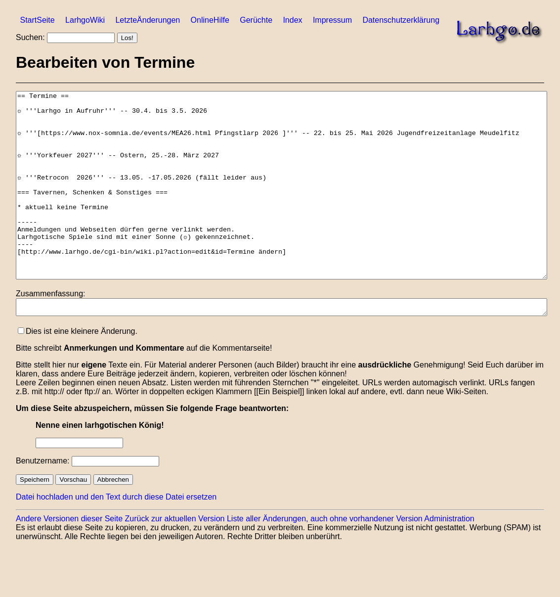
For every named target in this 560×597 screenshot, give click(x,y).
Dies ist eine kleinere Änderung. (77, 371)
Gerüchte (256, 20)
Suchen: (30, 37)
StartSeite (37, 20)
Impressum (332, 20)
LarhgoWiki (85, 20)
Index (292, 20)
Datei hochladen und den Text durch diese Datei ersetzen (116, 537)
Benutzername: (43, 501)
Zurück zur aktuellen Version (175, 558)
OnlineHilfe (210, 20)
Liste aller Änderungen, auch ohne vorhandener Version (325, 558)
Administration (449, 558)
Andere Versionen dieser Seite (69, 558)
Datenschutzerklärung (400, 20)
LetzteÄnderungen (147, 20)
